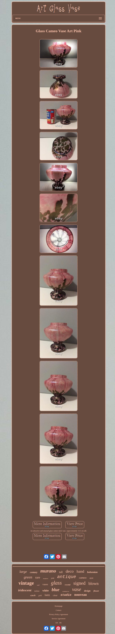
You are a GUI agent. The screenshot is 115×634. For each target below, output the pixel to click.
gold (40, 595)
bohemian (92, 572)
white (45, 590)
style (91, 578)
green (28, 577)
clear (55, 595)
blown (93, 583)
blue (55, 589)
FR (60, 623)
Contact (58, 610)
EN (57, 623)
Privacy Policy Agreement (58, 614)
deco (70, 571)
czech (32, 595)
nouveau (80, 595)
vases (45, 584)
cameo (83, 577)
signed (79, 583)
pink (52, 578)
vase (76, 589)
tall (61, 572)
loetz (47, 595)
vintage (26, 583)
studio (65, 595)
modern (45, 578)
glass (56, 583)
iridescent (24, 590)
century (33, 572)
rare (37, 577)
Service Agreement (58, 619)
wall (38, 585)
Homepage (58, 606)
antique (66, 576)
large (23, 572)
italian (36, 591)
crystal (67, 585)
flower (96, 591)
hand (80, 571)
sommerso (65, 591)
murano (48, 571)
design (87, 591)
